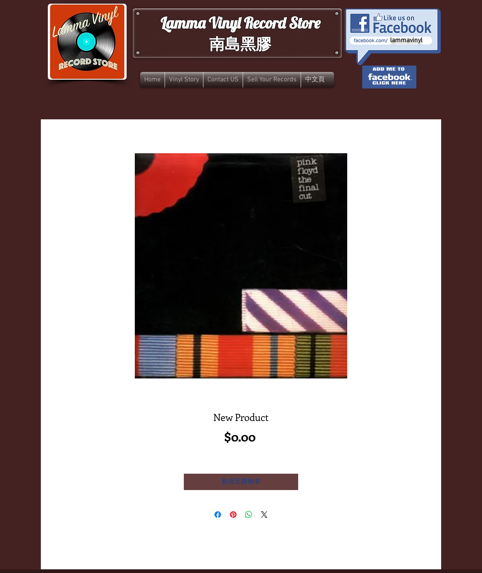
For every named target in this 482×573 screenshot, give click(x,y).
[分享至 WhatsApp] (249, 514)
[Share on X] (264, 514)
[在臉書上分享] (218, 514)
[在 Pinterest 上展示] (233, 514)
